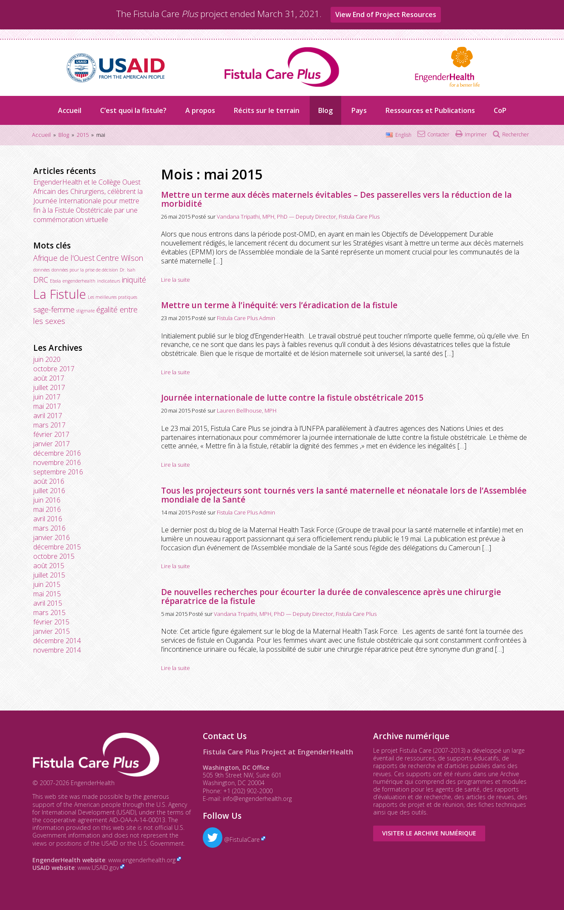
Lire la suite (175, 279)
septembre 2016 (58, 472)
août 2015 (48, 565)
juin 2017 (46, 397)
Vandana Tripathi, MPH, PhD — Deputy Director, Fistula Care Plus (298, 216)
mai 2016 (47, 509)
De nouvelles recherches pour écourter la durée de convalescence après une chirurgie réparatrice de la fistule (331, 596)
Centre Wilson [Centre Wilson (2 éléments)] (119, 258)
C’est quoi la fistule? (133, 110)
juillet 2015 (49, 575)
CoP (500, 110)
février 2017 (51, 434)
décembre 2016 (57, 453)
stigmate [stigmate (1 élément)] (85, 311)
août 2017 (48, 378)
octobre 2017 (54, 368)
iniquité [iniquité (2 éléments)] (134, 279)
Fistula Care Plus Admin (246, 318)
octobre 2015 (54, 556)
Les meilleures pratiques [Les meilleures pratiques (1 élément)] (112, 297)
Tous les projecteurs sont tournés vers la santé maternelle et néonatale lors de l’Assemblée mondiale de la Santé (344, 495)
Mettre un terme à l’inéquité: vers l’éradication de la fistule (279, 305)
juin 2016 (46, 500)
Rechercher (515, 134)
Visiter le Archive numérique (429, 833)
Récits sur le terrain (266, 110)
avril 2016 (47, 518)
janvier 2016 (51, 537)
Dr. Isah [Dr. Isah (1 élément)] (127, 270)
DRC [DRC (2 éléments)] (40, 279)
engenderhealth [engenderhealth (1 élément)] (79, 281)
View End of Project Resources (385, 14)
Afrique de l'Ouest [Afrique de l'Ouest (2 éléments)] (64, 258)
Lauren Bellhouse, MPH (246, 410)
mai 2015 (47, 593)
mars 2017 (49, 425)
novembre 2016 (57, 462)
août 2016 (48, 481)
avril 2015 (47, 603)
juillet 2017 (49, 387)
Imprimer (476, 134)
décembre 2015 (57, 547)
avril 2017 (47, 415)
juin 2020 (46, 359)
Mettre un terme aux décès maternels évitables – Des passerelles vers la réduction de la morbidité (336, 199)
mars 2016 (49, 528)
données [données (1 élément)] (41, 270)
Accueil (69, 110)
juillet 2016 (49, 490)
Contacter (438, 134)
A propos (200, 110)
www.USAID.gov (98, 868)
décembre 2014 (57, 640)
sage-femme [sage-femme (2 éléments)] (54, 309)
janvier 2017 (51, 443)
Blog (325, 110)
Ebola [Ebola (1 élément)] (55, 281)
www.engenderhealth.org (142, 860)
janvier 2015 (51, 631)
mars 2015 (49, 612)
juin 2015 (46, 584)
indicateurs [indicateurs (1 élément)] (108, 281)
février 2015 (51, 622)
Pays (359, 110)
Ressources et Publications (430, 110)
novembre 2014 (57, 650)
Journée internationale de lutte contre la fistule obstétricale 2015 (292, 397)
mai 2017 (47, 406)
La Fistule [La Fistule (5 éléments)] (59, 294)
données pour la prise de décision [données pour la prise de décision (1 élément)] (85, 270)
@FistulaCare (231, 839)
